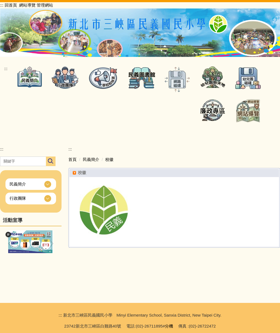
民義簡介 (91, 159)
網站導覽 (27, 5)
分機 (169, 326)
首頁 (72, 159)
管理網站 (45, 5)
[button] (29, 77)
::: (2, 5)
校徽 (109, 159)
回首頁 (11, 5)
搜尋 (51, 161)
